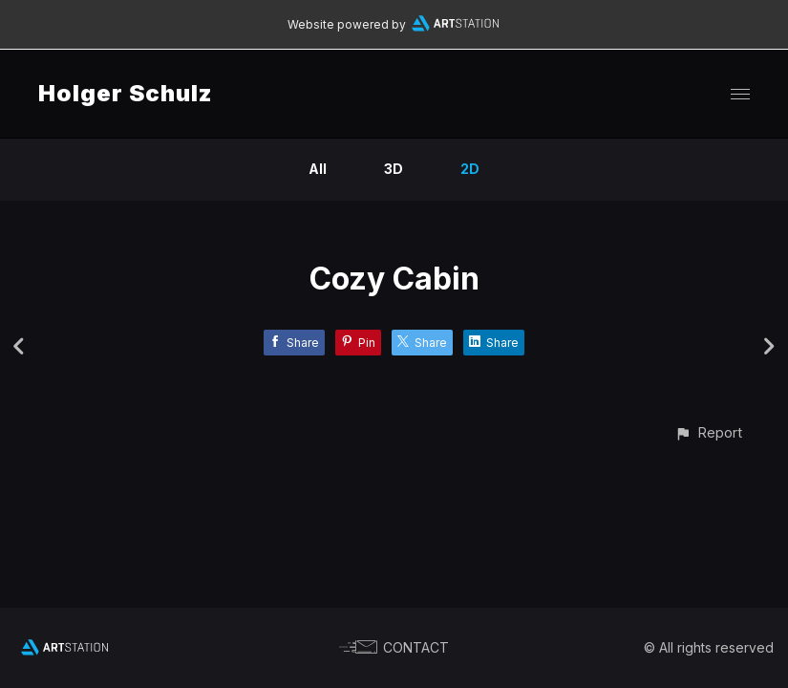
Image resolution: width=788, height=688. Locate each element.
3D (393, 169)
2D (469, 169)
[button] (708, 432)
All (318, 169)
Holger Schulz (125, 93)
